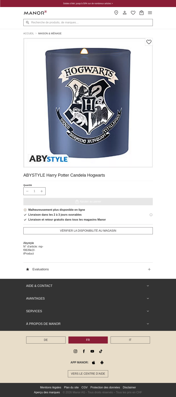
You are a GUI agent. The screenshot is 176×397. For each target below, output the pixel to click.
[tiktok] (100, 351)
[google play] (101, 362)
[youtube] (92, 351)
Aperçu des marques (47, 392)
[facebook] (83, 351)
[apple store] (93, 362)
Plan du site (71, 387)
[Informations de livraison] (151, 215)
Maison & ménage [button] (50, 33)
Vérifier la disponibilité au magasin (88, 230)
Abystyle (28, 243)
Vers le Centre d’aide (88, 373)
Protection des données (105, 387)
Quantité (27, 185)
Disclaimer (129, 387)
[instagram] (75, 351)
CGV (85, 387)
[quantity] (34, 191)
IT (130, 339)
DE (46, 339)
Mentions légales (50, 387)
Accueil (28, 33)
